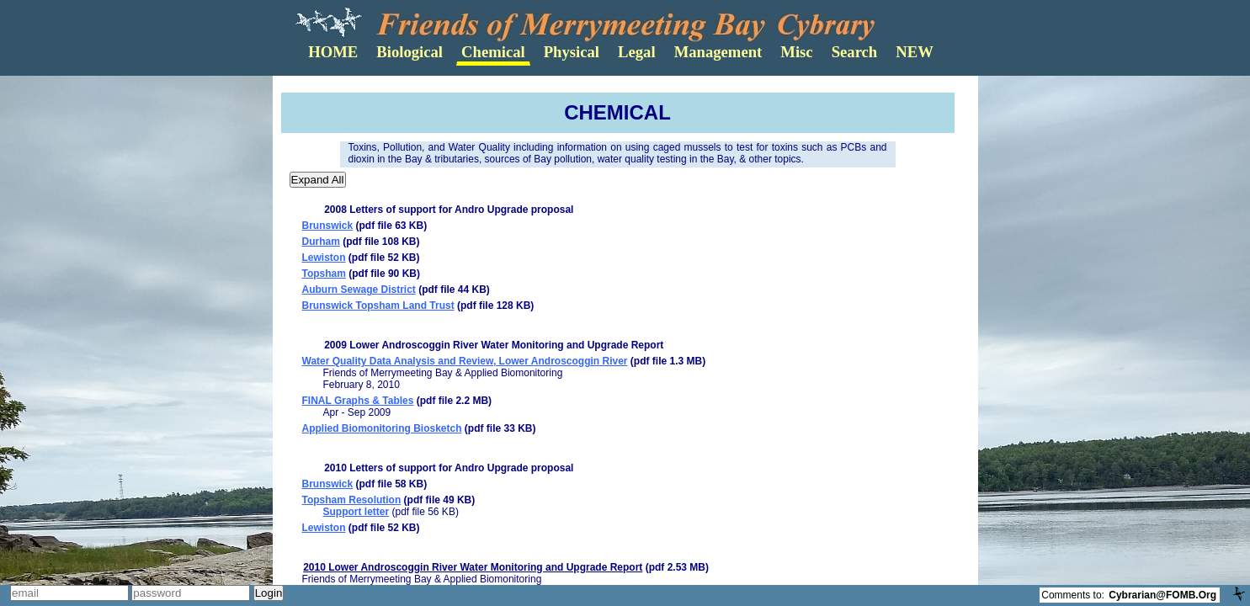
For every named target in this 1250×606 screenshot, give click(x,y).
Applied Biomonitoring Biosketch (382, 428)
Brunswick (328, 225)
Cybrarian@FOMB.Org (1162, 595)
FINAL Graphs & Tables (358, 401)
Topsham (324, 273)
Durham (321, 241)
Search (855, 52)
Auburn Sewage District (359, 289)
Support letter (356, 512)
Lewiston (324, 257)
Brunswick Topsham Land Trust (378, 305)
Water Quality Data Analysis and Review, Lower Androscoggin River (465, 361)
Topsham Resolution (352, 500)
